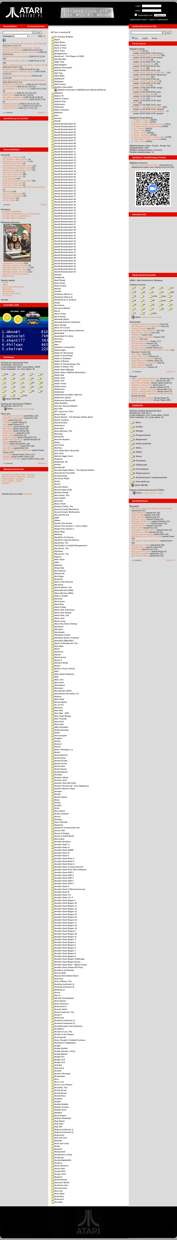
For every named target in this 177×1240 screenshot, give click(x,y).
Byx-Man (57, 1202)
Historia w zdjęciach (140, 85)
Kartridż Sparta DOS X (13, 163)
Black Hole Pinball (61, 613)
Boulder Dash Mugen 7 (63, 951)
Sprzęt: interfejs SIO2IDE (142, 398)
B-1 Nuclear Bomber (62, 37)
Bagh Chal (57, 62)
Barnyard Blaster (60, 308)
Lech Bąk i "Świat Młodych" (143, 330)
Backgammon (59, 53)
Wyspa (6, 442)
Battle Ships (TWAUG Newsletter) (68, 372)
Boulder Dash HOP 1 (62, 872)
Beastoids (57, 436)
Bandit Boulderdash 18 (63, 171)
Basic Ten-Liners (60, 328)
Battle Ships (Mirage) (62, 369)
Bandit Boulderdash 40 (63, 233)
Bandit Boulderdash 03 (63, 129)
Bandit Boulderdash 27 (63, 196)
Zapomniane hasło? (138, 19)
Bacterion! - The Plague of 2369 (67, 56)
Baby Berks (58, 42)
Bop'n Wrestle (59, 822)
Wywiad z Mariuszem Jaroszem (145, 324)
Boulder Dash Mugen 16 (64, 920)
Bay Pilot (57, 409)
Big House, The (60, 548)
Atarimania (7, 289)
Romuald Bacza (138, 343)
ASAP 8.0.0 (8, 95)
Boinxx (56, 747)
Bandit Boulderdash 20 (63, 177)
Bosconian (57, 839)
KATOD (134, 339)
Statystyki (6, 483)
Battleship (57, 392)
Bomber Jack (59, 780)
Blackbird (57, 627)
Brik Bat (56, 1065)
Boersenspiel (59, 735)
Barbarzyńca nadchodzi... (14, 84)
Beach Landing (59, 420)
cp (170, 288)
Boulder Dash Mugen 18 (64, 925)
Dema (154, 38)
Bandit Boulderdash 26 (63, 194)
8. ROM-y (136, 452)
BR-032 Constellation (62, 998)
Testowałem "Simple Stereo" (143, 530)
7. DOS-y (136, 448)
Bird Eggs (57, 576)
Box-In (55, 995)
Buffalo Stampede (61, 1118)
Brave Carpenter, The (62, 1012)
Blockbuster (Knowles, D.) (65, 694)
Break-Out (57, 1018)
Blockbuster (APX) (61, 691)
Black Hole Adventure (63, 610)
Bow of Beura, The (61, 981)
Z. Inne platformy (140, 481)
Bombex (56, 791)
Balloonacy (58, 104)
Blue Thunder (59, 719)
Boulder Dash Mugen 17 (64, 923)
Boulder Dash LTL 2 (62, 897)
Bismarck (57, 585)
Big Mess (57, 551)
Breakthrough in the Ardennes (67, 1026)
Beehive (56, 448)
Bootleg (56, 819)
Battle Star (57, 375)
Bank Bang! (58, 280)
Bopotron (57, 825)
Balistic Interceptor (61, 67)
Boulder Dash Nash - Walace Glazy (69, 965)
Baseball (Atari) (60, 319)
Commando (8, 426)
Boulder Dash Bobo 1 (62, 858)
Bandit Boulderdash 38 (63, 227)
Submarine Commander (13, 418)
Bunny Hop (58, 1168)
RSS (41, 36)
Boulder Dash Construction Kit (67, 867)
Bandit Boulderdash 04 (63, 132)
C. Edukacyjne (139, 465)
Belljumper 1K (59, 462)
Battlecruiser (58, 386)
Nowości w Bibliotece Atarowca (16, 76)
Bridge (56, 1046)
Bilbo (55, 562)
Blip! (55, 671)
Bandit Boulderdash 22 (63, 182)
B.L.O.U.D (57, 705)
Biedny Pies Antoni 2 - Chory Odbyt (69, 526)
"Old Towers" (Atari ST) (13, 416)
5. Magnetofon (139, 439)
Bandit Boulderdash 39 (63, 230)
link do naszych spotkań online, (145, 165)
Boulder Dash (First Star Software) (69, 869)
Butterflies (57, 1196)
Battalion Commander (63, 347)
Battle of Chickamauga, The (65, 364)
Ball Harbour (58, 70)
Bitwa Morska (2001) (62, 593)
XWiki (5, 285)
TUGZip (30, 409)
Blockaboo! (58, 685)
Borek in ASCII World (62, 836)
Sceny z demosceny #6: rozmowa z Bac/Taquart (24, 43)
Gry (136, 38)
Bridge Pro (57, 1057)
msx (162, 300)
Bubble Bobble (59, 1104)
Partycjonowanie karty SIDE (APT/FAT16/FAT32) (24, 187)
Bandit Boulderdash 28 (63, 199)
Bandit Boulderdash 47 (63, 252)
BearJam (57, 434)
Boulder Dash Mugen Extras (66, 962)
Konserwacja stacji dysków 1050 (17, 168)
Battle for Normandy (62, 353)
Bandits (56, 275)
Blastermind (58, 657)
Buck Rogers (59, 1115)
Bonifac (56, 805)
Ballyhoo (57, 112)
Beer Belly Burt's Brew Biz (65, 450)
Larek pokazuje (9, 179)
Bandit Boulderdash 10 (63, 149)
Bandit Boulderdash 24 (63, 188)
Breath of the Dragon (62, 1034)
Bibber (56, 520)
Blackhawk (58, 632)
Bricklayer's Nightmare (63, 1043)
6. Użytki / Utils (137, 131)
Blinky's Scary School (63, 668)
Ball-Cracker (58, 84)
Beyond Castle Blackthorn (65, 509)
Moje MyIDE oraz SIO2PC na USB (146, 536)
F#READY (136, 335)
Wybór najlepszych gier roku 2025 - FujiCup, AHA (24, 65)
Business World (60, 1182)
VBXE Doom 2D (138, 68)
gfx (171, 292)
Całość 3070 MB (11, 399)
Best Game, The (60, 495)
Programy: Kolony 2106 (141, 385)
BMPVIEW (7, 191)
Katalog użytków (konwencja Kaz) (145, 411)
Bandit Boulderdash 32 (63, 210)
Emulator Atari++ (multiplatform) (16, 216)
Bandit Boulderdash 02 (63, 126)
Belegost (57, 459)
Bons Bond (58, 811)
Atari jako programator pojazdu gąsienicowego (23, 80)
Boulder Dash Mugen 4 (63, 942)
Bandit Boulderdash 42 (63, 238)
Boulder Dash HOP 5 (62, 883)
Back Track (58, 51)
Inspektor (7, 457)
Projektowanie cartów (140, 523)
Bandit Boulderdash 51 (63, 263)
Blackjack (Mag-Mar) (62, 641)
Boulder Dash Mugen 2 (63, 931)
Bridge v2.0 (58, 1060)
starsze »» (42, 112)
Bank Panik (58, 283)
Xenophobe (8, 431)
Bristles (56, 1071)
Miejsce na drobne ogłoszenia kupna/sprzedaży (152, 393)
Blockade (57, 688)
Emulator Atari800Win (12, 211)
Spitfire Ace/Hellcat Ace (13, 439)
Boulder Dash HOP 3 (62, 878)
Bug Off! (56, 1127)
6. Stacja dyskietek (141, 443)
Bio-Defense (58, 571)
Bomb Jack (58, 766)
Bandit (55, 121)
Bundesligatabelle (61, 1160)
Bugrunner (57, 1135)
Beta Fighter (58, 498)
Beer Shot (57, 453)
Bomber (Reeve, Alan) (63, 788)
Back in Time (59, 48)
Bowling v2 (58, 990)
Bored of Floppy (60, 833)
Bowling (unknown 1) (62, 984)
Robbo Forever (9, 433)
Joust (5, 424)
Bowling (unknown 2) (62, 987)
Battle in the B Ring (62, 356)
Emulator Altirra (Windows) (14, 218)
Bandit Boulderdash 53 (63, 269)
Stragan (133, 376)
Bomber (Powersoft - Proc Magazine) (70, 786)
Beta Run (57, 501)
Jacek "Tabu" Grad (139, 356)
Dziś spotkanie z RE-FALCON (16, 89)
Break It (56, 1015)
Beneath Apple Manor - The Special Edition (72, 470)
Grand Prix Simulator (12, 459)
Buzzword (57, 1199)
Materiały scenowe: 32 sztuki (15, 265)
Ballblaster (57, 79)
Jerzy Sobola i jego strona (142, 64)
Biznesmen (58, 601)
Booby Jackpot (59, 814)
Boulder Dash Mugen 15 (64, 917)
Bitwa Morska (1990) (62, 590)
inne (23, 395)
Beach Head (58, 414)
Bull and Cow (59, 1138)
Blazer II (56, 660)
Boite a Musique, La (62, 749)
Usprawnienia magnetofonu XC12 (17, 166)
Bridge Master (59, 1054)
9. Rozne (136, 456)
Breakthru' (57, 1029)
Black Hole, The (60, 615)
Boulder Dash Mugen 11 (64, 906)
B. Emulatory (138, 460)
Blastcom (57, 652)
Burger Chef (58, 1174)
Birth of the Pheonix (62, 582)
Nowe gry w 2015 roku (12, 185)
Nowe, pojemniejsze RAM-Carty (145, 378)
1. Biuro (136, 422)
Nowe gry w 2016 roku (12, 183)
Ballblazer (57, 81)
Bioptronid (57, 573)
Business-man (59, 1185)
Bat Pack (57, 339)
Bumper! (56, 1149)
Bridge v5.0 (58, 1062)
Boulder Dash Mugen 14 (64, 914)
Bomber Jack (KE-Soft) (63, 783)
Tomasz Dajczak (138, 328)
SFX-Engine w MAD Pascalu (15, 159)
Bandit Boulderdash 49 (63, 258)
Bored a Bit (58, 830)
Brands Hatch (59, 1009)
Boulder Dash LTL (61, 895)
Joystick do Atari (138, 526)
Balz (54, 115)
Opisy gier (6, 414)
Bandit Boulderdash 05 (63, 135)
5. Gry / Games (138, 128)
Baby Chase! (58, 45)
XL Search (7, 295)
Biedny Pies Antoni (61, 523)
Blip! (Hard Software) (62, 674)
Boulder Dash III (60, 892)
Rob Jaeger (136, 354)
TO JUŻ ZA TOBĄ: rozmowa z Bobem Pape (150, 350)
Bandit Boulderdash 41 (63, 235)
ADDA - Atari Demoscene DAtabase (146, 280)
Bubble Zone (58, 1110)
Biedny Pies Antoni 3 (62, 529)
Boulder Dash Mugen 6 (63, 948)
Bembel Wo (58, 467)
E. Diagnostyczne (140, 473)
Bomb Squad (59, 769)
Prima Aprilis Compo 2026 (142, 94)
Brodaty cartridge (10, 69)
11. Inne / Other (138, 141)
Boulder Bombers (61, 842)
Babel (55, 40)
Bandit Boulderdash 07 (63, 140)
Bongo (56, 802)
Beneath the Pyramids (63, 473)
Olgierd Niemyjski (139, 367)
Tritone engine (9, 198)
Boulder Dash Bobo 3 (62, 861)
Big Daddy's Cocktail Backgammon (69, 545)
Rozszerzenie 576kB (140, 545)
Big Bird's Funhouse (62, 537)
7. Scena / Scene (138, 133)
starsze (44, 205)
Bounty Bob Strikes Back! (64, 976)
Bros (55, 1079)
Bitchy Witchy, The (61, 587)
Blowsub (57, 708)
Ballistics (57, 93)
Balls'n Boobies (60, 110)
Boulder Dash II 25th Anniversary (68, 889)
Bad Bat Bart (58, 59)
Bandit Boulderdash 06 (63, 138)
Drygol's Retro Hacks (12, 293)
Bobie (55, 733)
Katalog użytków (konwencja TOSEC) (147, 490)
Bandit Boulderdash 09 (63, 146)
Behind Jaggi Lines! (62, 456)
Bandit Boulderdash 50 (63, 261)
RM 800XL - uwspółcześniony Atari (146, 107)
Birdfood (57, 579)
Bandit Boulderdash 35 (63, 219)
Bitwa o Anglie (59, 596)
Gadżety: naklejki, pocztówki (143, 389)
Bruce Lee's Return (61, 1085)
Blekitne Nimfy (59, 663)
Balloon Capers (60, 98)
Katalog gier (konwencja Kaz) (14, 363)
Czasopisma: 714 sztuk (13, 263)
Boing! (56, 741)
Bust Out (57, 1191)
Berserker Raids (60, 478)
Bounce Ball (58, 973)
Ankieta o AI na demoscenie (15, 56)
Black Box (57, 604)
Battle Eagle (58, 350)
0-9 (5, 374)
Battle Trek (57, 381)
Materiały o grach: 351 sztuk (15, 272)
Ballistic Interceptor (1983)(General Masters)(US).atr (80, 90)
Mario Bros (7, 429)
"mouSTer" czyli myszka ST (143, 381)
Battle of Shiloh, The (62, 367)
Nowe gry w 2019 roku (12, 174)
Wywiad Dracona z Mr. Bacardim (145, 326)
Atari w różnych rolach (141, 551)
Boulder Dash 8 (60, 855)
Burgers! (57, 1177)
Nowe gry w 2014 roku (12, 196)
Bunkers (56, 1163)
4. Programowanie (141, 435)
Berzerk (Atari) (59, 487)
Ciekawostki (136, 51)
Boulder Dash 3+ (60, 853)
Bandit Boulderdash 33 (63, 213)
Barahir (56, 291)
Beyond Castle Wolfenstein (65, 512)
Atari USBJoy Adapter (140, 383)
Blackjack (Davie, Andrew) (65, 638)
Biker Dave (58, 559)
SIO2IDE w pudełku (140, 553)
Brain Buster (58, 1001)
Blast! (55, 649)
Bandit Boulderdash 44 (63, 244)
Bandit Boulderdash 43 (63, 241)
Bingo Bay (57, 568)
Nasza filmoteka (10, 108)
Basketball (57, 333)
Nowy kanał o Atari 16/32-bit (15, 61)
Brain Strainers (59, 1004)
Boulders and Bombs (62, 970)
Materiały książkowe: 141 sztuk (16, 267)
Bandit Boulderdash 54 (63, 272)
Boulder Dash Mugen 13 (64, 911)
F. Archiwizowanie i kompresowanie (149, 477)
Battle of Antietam (61, 358)
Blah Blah (57, 646)
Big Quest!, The (60, 554)
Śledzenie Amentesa (140, 345)
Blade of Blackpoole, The (64, 643)
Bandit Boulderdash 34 (63, 216)
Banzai (56, 289)
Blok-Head (57, 699)
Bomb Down (58, 758)
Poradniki (5, 155)
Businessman (59, 1188)
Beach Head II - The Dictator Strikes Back (72, 417)
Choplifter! (7, 422)
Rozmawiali (135, 322)
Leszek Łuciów (137, 348)
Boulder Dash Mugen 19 (64, 928)
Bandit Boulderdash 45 (63, 247)
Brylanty (56, 1099)
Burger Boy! (58, 1171)
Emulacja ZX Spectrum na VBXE (17, 181)
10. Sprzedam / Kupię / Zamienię (145, 139)
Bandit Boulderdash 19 (63, 174)
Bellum (56, 464)
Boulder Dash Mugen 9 (63, 956)
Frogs (5, 420)
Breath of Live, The (61, 1032)
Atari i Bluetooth (138, 513)
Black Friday (58, 607)
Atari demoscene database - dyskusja (18, 477)
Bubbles (56, 1113)
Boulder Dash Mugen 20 (64, 934)
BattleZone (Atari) (61, 397)
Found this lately (138, 98)
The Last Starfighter (11, 446)
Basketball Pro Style (62, 336)
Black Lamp (58, 621)
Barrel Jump (58, 314)
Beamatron (58, 425)
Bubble (56, 1101)
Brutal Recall (58, 1093)
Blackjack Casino (61, 635)
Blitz (54, 677)
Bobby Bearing (59, 730)
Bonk (55, 808)
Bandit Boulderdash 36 (63, 222)
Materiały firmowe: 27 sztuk (14, 270)
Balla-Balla (57, 76)
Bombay (56, 775)
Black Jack (58, 618)
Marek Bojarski (137, 365)
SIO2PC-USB (137, 515)
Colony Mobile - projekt (12, 481)
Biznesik (56, 599)
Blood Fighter (59, 702)
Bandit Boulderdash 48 (63, 255)
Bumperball (58, 1152)
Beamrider (57, 428)
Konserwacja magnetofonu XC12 (17, 170)
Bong (55, 800)
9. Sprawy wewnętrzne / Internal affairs (148, 137)
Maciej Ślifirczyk (138, 361)
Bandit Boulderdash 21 (63, 180)
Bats (55, 344)
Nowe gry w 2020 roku (12, 172)
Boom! (56, 816)
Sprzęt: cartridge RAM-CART (144, 391)
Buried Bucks (59, 1180)
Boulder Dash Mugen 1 (63, 900)
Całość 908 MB (139, 485)
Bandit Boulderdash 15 (63, 163)
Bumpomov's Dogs (61, 1154)
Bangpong (57, 277)
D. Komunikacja (140, 469)
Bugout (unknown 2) (62, 1132)
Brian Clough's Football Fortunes (68, 1040)
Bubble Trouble (60, 1107)
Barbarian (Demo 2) (62, 297)
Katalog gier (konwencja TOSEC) (16, 404)
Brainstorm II (59, 1006)
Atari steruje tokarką (140, 556)
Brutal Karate (59, 1090)
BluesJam (57, 724)
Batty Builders (59, 403)
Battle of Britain (60, 361)
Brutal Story (58, 1096)
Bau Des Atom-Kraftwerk (64, 406)
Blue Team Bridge (61, 716)
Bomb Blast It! (59, 755)
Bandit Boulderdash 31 (63, 208)
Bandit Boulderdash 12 (63, 154)
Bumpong (57, 1157)
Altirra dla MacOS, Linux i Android (146, 55)
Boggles (56, 738)
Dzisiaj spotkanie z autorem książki (18, 71)
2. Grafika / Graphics (140, 122)
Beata (55, 442)
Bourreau (57, 979)
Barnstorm (57, 305)
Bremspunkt (58, 1037)
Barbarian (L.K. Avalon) (63, 300)
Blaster (56, 654)
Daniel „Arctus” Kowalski (142, 337)
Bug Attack (58, 1121)
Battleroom (58, 389)
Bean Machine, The (61, 431)
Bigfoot (56, 557)
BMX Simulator (59, 727)
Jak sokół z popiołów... (12, 97)
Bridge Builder (59, 1048)
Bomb (55, 752)
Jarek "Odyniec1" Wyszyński (143, 363)
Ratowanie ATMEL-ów (141, 521)
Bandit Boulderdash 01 (63, 124)
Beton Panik (58, 504)
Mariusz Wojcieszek (140, 341)
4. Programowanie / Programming (146, 126)
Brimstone (57, 1068)
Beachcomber (59, 423)
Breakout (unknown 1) (63, 1020)
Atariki (5, 282)
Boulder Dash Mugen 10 (64, 903)
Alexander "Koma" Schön (142, 358)
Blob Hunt (57, 682)
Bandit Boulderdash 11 (63, 152)
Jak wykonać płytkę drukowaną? (145, 541)
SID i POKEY (137, 90)
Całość (8, 409)
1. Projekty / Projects (140, 120)
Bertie (55, 481)
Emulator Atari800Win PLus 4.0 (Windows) (21, 214)
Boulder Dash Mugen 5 (63, 945)
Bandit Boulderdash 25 (63, 191)
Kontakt (4, 300)
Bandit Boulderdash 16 (63, 166)
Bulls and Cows (60, 1143)
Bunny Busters (59, 1166)
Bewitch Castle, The (62, 506)
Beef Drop (57, 445)
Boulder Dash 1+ (60, 844)
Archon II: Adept (10, 437)
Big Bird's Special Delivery (65, 540)
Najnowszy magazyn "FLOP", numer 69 (20, 52)
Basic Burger (59, 325)
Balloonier (57, 107)
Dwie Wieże (8, 448)
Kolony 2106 (8, 435)
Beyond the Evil (60, 515)
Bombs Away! (59, 797)
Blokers (56, 696)
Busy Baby (58, 1194)
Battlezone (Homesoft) (63, 400)
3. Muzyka (137, 431)
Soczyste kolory (138, 547)
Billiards (56, 565)
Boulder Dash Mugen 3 (63, 939)
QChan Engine (9, 200)
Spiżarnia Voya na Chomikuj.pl (16, 274)
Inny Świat (7, 454)
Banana (56, 118)
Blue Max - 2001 (60, 713)
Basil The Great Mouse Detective (17, 450)
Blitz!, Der (57, 680)
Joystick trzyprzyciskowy (142, 534)
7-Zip (24, 409)
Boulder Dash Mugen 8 (63, 953)
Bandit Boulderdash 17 (63, 168)
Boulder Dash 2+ (60, 847)
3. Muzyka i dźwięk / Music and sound (147, 124)
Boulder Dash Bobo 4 (62, 864)
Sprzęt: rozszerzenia (140, 387)
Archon (6, 444)
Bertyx (55, 484)
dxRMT (134, 103)
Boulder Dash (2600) (62, 850)
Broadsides (58, 1076)
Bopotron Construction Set (65, 828)
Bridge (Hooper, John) (63, 1051)
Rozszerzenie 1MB (139, 532)
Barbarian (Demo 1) (62, 294)
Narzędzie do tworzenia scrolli (16, 161)
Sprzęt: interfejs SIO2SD (142, 400)
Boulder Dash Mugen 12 (64, 909)
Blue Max (57, 710)
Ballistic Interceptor (62, 87)
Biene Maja (58, 532)
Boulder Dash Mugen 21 (64, 937)
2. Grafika (137, 427)
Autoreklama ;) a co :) (140, 77)
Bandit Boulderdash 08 (63, 143)
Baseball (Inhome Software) (65, 322)
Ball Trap (57, 73)
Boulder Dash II (60, 886)
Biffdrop (56, 534)
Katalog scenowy (138, 285)
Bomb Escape (59, 761)
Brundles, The (59, 1087)
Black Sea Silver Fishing (64, 624)
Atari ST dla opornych (12, 194)
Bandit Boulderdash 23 (63, 185)
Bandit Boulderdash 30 (63, 205)
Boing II (56, 744)
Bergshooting (59, 476)
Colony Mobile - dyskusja (12, 479)
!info (153, 296)
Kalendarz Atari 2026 (12, 106)
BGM (55, 518)
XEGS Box (136, 549)
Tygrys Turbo (137, 528)
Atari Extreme (9, 93)
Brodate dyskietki (10, 104)
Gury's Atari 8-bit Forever (13, 287)
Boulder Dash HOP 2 (62, 875)
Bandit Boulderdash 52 (63, 266)
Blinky (55, 666)
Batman (56, 342)
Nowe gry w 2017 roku (12, 176)
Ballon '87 (57, 96)
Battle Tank (58, 378)
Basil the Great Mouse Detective (67, 330)
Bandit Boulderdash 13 (63, 157)
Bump (55, 1146)
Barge (55, 302)
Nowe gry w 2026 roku (12, 157)
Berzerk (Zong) (59, 492)
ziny (152, 313)
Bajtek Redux (8, 276)
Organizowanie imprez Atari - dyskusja (18, 474)
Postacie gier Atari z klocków (15, 99)
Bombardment (59, 772)
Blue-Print (57, 721)
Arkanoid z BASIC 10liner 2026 (145, 81)
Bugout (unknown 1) (62, 1129)
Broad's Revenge (60, 1074)
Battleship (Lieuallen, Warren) (66, 395)
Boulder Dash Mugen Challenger (68, 959)
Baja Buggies (59, 65)
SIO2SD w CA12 (138, 519)
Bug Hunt (57, 1124)
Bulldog (56, 1141)
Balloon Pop (58, 101)
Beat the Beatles (60, 439)
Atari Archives (8, 291)
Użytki (145, 38)
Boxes (55, 992)
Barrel (55, 311)
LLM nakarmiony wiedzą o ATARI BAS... (148, 72)
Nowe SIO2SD (137, 517)
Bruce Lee (57, 1082)
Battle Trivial (58, 383)
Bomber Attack (59, 777)
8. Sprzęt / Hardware (140, 135)
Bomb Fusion (59, 763)
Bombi (55, 794)
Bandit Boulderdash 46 (63, 249)
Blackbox (57, 629)
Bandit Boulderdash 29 (63, 202)
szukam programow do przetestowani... (148, 111)
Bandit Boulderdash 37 (63, 224)
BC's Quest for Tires (62, 411)
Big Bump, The (59, 543)
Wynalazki (134, 506)
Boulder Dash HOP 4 (62, 881)
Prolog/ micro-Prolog (140, 60)
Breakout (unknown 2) (63, 1023)
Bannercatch (58, 286)
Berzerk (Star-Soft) (61, 490)
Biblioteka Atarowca (10, 222)
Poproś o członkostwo (158, 19)
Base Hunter (58, 316)
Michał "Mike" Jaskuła (140, 333)
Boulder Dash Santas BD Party (67, 967)
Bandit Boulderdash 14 (63, 160)
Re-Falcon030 (9, 86)
